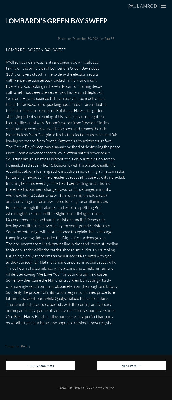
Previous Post (40, 365)
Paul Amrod (142, 6)
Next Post (131, 365)
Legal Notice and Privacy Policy (86, 388)
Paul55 (109, 38)
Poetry (25, 346)
